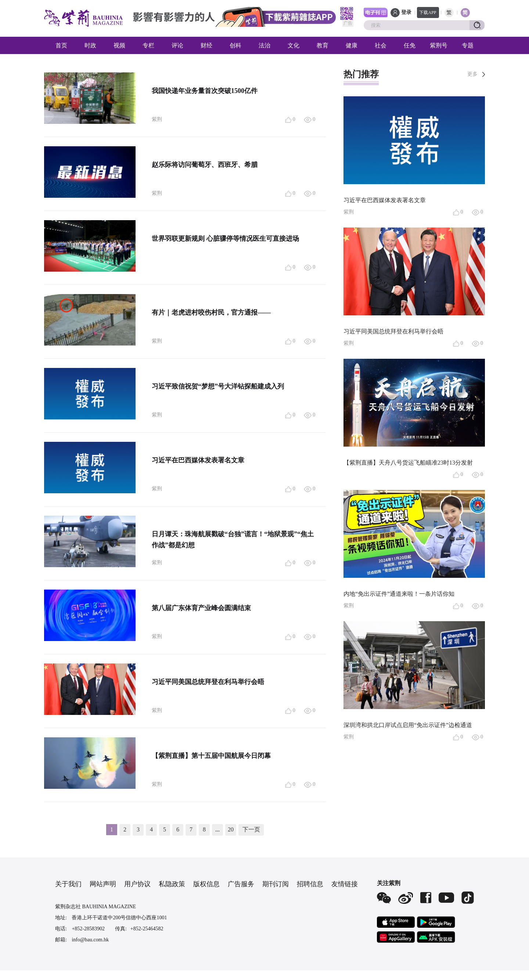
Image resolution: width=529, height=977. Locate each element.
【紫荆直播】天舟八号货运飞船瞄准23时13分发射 (408, 462)
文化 (293, 45)
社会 (380, 45)
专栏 (148, 45)
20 (231, 829)
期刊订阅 (275, 884)
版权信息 (206, 884)
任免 (409, 45)
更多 (472, 74)
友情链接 (344, 884)
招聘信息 (310, 884)
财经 (206, 45)
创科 (235, 45)
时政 (90, 45)
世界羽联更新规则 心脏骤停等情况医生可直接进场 (225, 238)
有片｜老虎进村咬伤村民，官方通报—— (211, 312)
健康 (351, 45)
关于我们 (68, 884)
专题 (468, 45)
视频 (119, 45)
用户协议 (137, 884)
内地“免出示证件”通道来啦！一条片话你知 (398, 594)
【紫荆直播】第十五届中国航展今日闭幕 (211, 755)
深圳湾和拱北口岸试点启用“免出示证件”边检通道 (407, 725)
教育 (322, 45)
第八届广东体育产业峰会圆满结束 (201, 608)
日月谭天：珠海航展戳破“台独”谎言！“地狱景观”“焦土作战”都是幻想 (233, 539)
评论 (177, 45)
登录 (406, 12)
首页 (61, 45)
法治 (264, 45)
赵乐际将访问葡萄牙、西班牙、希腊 (205, 164)
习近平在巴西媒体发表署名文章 (198, 460)
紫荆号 (438, 45)
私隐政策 (172, 884)
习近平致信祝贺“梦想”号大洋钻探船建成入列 (218, 386)
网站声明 (103, 884)
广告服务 (241, 884)
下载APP (427, 12)
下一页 (251, 829)
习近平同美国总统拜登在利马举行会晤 (208, 682)
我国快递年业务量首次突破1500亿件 (205, 90)
